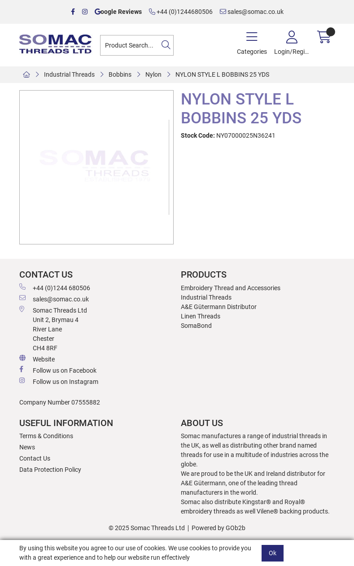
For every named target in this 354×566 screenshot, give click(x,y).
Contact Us (34, 458)
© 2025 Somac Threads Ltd (147, 527)
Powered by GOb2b (218, 527)
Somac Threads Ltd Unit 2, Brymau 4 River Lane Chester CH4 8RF (53, 329)
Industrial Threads (69, 74)
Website (37, 359)
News (27, 447)
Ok (272, 553)
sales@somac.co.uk (252, 11)
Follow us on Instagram (58, 381)
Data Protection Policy (50, 469)
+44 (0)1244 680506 (54, 287)
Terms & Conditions (46, 436)
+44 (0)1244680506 (181, 11)
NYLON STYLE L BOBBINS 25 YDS (222, 74)
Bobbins (120, 74)
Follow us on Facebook (57, 370)
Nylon (153, 74)
